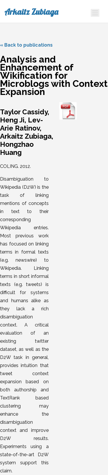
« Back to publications (26, 45)
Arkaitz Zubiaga (31, 12)
